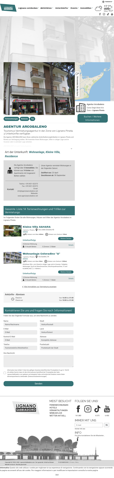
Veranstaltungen (58, 410)
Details (71, 245)
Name (6, 321)
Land (42, 329)
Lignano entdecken (28, 8)
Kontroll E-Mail (9, 337)
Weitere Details (65, 239)
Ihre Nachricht (9, 353)
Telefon (6, 344)
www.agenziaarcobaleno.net (28, 196)
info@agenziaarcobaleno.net (27, 191)
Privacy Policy (74, 462)
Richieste (24, 119)
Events (74, 8)
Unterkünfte (61, 8)
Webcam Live (55, 413)
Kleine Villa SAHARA (37, 226)
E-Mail (6, 329)
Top (32, 119)
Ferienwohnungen (11, 119)
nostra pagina (92, 470)
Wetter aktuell (57, 416)
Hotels (53, 408)
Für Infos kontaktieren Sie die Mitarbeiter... (90, 436)
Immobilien (86, 8)
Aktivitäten (46, 8)
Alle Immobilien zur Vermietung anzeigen (40, 287)
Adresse (43, 337)
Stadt (42, 321)
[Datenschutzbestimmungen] (37, 376)
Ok (107, 425)
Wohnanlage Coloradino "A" (41, 253)
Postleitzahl (44, 344)
